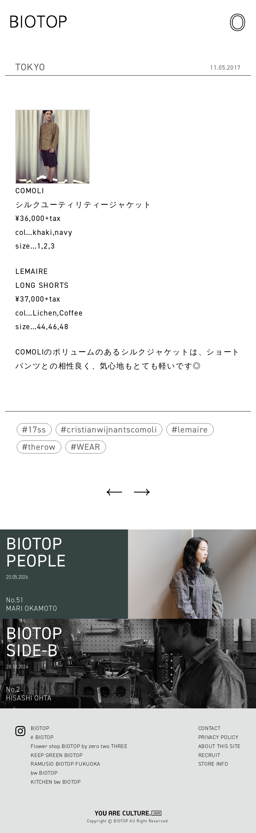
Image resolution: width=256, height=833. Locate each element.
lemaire (193, 429)
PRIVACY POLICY (218, 737)
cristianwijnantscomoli (112, 429)
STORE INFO (213, 763)
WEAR (89, 446)
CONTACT (209, 728)
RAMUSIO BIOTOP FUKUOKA (65, 763)
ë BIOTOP (42, 737)
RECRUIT (209, 755)
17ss (37, 429)
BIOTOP (40, 728)
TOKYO (30, 67)
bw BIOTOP (44, 772)
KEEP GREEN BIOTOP (57, 755)
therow (42, 446)
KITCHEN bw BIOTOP (56, 781)
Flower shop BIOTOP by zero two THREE (79, 746)
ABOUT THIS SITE (219, 746)
